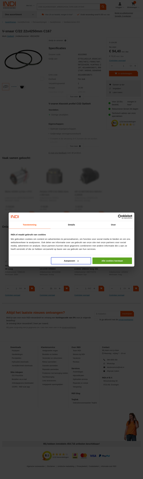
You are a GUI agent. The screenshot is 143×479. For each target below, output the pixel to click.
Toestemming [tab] (29, 224)
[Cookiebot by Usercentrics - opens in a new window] (120, 217)
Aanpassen (71, 261)
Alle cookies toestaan (112, 261)
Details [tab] (71, 224)
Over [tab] (113, 224)
